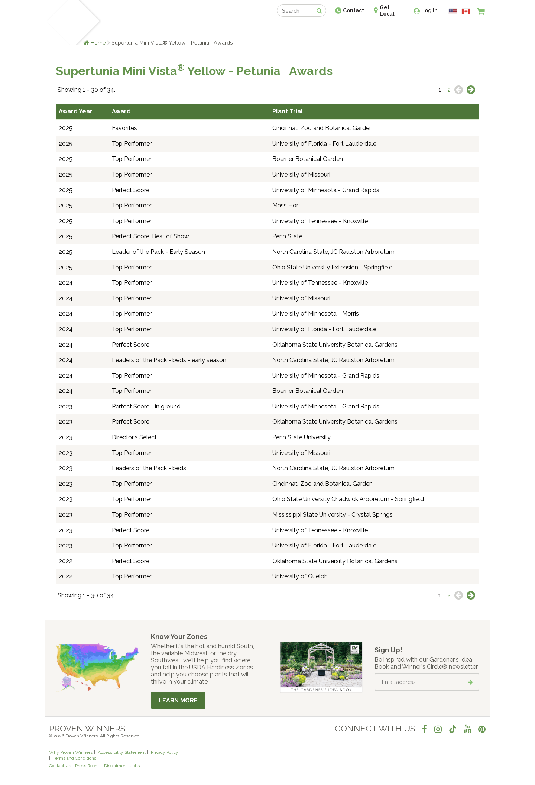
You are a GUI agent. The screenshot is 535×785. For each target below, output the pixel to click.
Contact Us (60, 765)
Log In (429, 10)
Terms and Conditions (74, 758)
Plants (114, 28)
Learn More (178, 700)
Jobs (135, 765)
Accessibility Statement (122, 752)
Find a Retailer (227, 28)
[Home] (58, 22)
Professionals (323, 28)
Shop (262, 28)
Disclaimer (114, 765)
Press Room (87, 765)
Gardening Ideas (177, 28)
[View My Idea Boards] (467, 29)
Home (98, 42)
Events (286, 28)
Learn (138, 28)
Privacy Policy (164, 752)
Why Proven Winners (71, 752)
